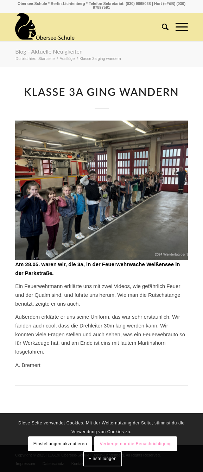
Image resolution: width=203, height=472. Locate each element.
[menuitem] (162, 27)
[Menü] (178, 27)
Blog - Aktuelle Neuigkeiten (49, 51)
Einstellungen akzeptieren (60, 443)
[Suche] (162, 27)
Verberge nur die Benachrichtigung (136, 443)
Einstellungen (103, 458)
